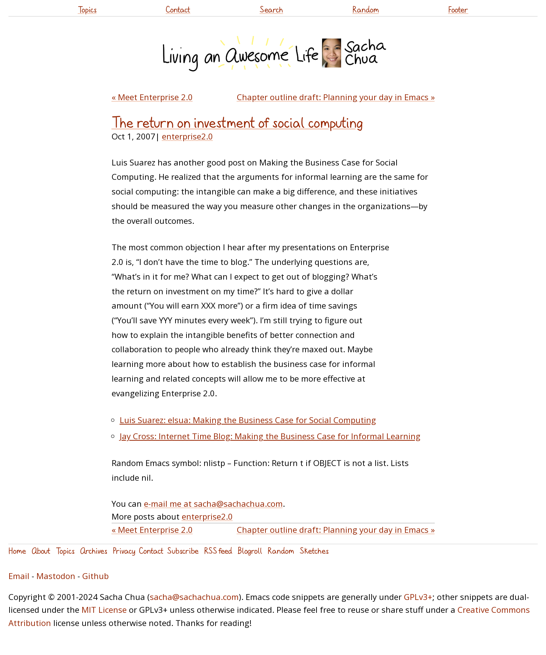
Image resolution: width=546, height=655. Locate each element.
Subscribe (183, 551)
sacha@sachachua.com (194, 596)
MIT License (104, 609)
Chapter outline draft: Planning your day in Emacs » (336, 96)
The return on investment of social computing (237, 122)
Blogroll (250, 551)
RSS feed (218, 551)
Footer (458, 9)
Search (271, 9)
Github (95, 575)
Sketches (314, 551)
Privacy (124, 551)
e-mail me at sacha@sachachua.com (213, 503)
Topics (87, 9)
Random (365, 9)
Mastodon (55, 575)
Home (17, 551)
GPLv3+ (418, 596)
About (41, 551)
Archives (93, 551)
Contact (178, 9)
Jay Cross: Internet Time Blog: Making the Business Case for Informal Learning (270, 435)
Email (18, 575)
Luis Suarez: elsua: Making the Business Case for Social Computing (248, 419)
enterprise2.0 (187, 136)
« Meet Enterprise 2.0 (152, 96)
